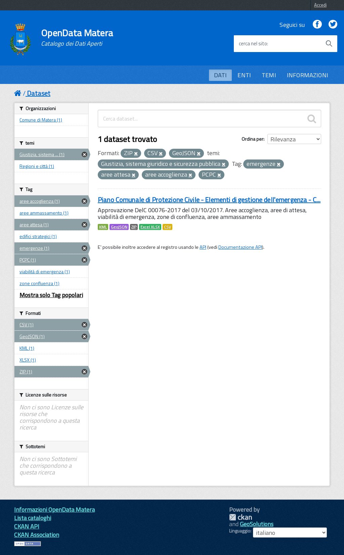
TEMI (269, 75)
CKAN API (26, 526)
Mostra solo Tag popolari (51, 294)
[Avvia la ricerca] (328, 43)
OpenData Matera (77, 37)
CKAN (240, 517)
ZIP (133, 227)
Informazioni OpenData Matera (54, 509)
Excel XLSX (150, 227)
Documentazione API (240, 247)
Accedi (320, 5)
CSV (167, 227)
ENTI (244, 75)
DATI (220, 75)
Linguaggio (239, 530)
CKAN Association (36, 534)
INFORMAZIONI (307, 75)
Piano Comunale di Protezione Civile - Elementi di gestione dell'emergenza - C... (209, 199)
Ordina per (252, 138)
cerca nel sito (253, 43)
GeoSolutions (256, 523)
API (203, 247)
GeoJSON (119, 227)
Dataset (38, 93)
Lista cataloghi (32, 517)
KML (103, 227)
